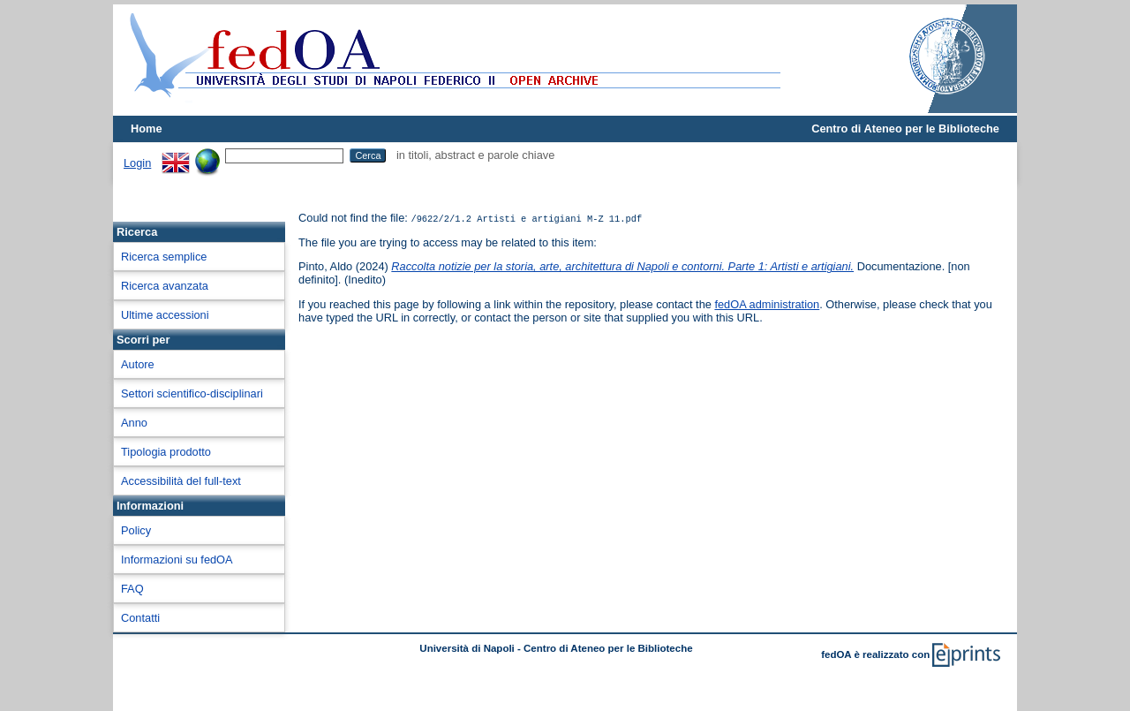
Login (137, 163)
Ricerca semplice (164, 256)
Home (146, 128)
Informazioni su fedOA (177, 559)
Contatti (140, 617)
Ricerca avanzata (164, 285)
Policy (136, 530)
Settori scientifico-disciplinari (192, 393)
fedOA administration (766, 304)
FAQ (132, 588)
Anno (134, 422)
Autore (137, 364)
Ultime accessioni (165, 314)
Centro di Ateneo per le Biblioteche (905, 128)
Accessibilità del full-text (181, 481)
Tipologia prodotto (166, 451)
